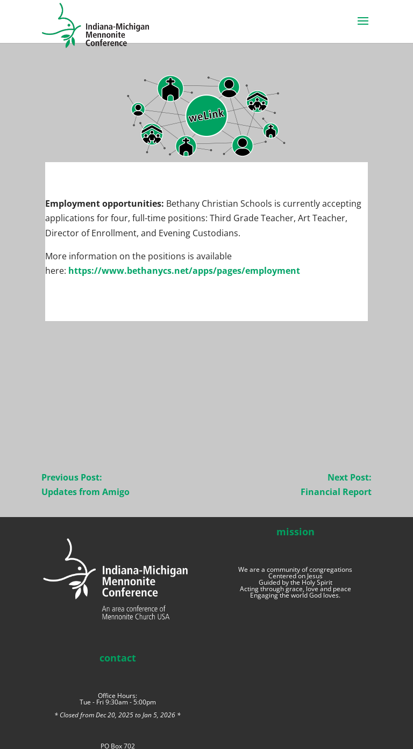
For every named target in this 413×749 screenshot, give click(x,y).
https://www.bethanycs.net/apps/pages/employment (184, 271)
